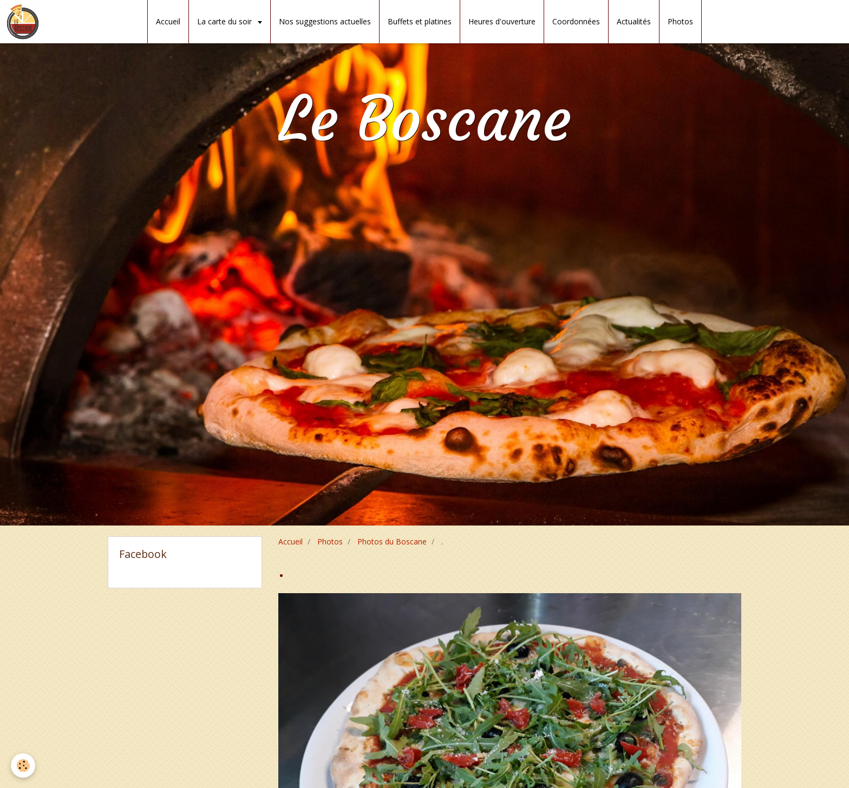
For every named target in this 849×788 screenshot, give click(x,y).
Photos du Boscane (392, 541)
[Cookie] (23, 765)
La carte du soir (225, 21)
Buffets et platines (420, 21)
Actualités (634, 21)
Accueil (168, 21)
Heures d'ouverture (501, 21)
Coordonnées (576, 21)
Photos (680, 21)
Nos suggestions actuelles (325, 21)
